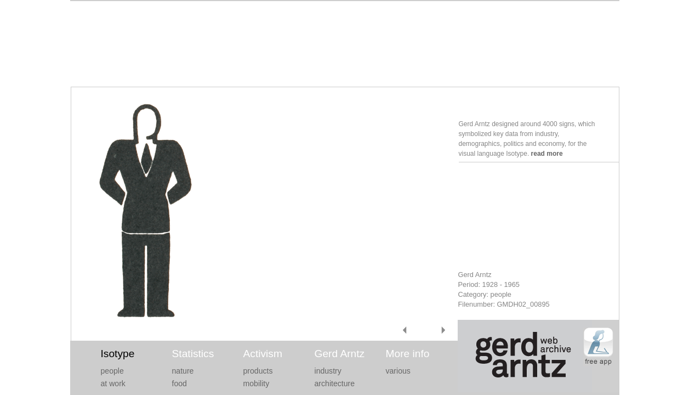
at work (113, 383)
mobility (256, 383)
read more (547, 153)
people (112, 370)
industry (328, 370)
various (398, 370)
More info (408, 353)
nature (183, 370)
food (179, 383)
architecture (335, 383)
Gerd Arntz (340, 353)
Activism (262, 353)
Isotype (118, 353)
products (258, 370)
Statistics (193, 353)
